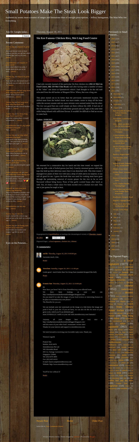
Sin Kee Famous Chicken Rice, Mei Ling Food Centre (122, 148)
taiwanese (115, 378)
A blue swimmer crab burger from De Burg (121, 136)
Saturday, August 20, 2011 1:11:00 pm (65, 268)
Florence (120, 304)
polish (131, 360)
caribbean (120, 282)
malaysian (125, 340)
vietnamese (113, 389)
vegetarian (113, 386)
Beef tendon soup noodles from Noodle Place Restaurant (122, 191)
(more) (8, 57)
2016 (113, 73)
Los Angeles (122, 337)
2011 (113, 91)
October (116, 101)
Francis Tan (47, 284)
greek (129, 313)
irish (128, 321)
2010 (113, 235)
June (115, 217)
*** (117, 261)
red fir (45, 254)
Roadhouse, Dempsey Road (123, 197)
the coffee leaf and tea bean (121, 379)
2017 (113, 70)
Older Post (97, 420)
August (116, 108)
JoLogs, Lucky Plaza (120, 210)
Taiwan (130, 375)
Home (70, 420)
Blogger (92, 437)
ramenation (113, 365)
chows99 (9, 188)
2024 (113, 46)
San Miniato (127, 368)
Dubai (117, 296)
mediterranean (115, 342)
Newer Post (42, 420)
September (117, 104)
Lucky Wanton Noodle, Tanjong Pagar (121, 185)
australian (129, 270)
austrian (115, 272)
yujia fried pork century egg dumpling (16, 189)
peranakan (125, 358)
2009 (113, 239)
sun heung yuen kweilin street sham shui (17, 226)
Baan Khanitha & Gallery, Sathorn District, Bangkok (122, 113)
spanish (124, 370)
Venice (127, 386)
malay (113, 339)
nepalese (130, 350)
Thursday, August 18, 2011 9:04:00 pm (63, 254)
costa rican (117, 293)
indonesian (129, 318)
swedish (130, 373)
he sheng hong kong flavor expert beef (17, 115)
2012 (113, 87)
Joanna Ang (10, 47)
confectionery (127, 289)
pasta (124, 355)
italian (122, 323)
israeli (111, 324)
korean (120, 330)
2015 (113, 77)
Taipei (121, 375)
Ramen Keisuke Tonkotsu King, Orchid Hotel (122, 164)
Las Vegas (122, 332)
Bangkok (125, 272)
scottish (111, 370)
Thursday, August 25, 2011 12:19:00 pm (67, 284)
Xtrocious (46, 268)
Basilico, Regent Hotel (121, 154)
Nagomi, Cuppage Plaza (121, 200)
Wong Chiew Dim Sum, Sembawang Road (121, 205)
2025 (113, 42)
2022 (113, 53)
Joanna (8, 161)
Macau (131, 337)
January (116, 231)
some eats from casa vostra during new (18, 173)
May (115, 221)
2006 (113, 249)
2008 (113, 242)
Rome (110, 368)
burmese (111, 283)
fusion (111, 313)
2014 (113, 80)
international (117, 321)
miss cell (117, 350)
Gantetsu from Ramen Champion (121, 131)
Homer (112, 316)
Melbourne (112, 345)
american (129, 267)
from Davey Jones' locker (121, 308)
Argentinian (118, 270)
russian (118, 368)
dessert (129, 292)
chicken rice (66, 241)
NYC (119, 352)
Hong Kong (127, 316)
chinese (73, 241)
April (115, 224)
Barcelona (112, 275)
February (116, 228)
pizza (121, 360)
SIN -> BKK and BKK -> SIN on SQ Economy (122, 125)
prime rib (125, 363)
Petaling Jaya (112, 360)
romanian (128, 365)
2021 (113, 56)
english (115, 299)
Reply (45, 261)
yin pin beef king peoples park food (17, 150)
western (123, 388)
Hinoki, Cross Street (120, 169)
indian (116, 318)
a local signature (54, 241)
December (117, 94)
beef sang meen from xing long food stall (18, 91)
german (120, 313)
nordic (113, 352)
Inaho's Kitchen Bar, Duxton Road (120, 142)
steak (119, 373)
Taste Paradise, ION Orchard (120, 159)
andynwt (77, 437)
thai (125, 378)
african (113, 267)
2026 (113, 39)
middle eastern (127, 347)
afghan (131, 264)
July (115, 214)
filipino (122, 301)
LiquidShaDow (11, 63)
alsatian (120, 267)
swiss (113, 375)
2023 (113, 49)
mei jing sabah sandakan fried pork (18, 127)
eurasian (127, 299)
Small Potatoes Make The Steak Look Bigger (55, 11)
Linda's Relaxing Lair (14, 172)
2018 (113, 67)
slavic (117, 370)
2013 (113, 84)
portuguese (114, 363)
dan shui (22, 206)
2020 (113, 60)
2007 (113, 246)
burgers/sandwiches (117, 280)
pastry (111, 357)
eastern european (127, 296)
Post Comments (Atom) (54, 426)
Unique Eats (121, 383)
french (130, 304)
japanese (113, 326)
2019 (113, 63)
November (117, 97)
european (112, 301)
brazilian (126, 277)
